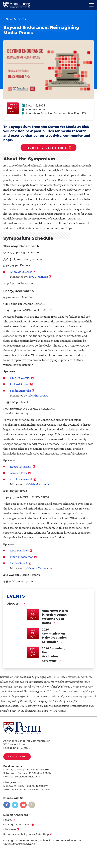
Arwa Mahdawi (19, 550)
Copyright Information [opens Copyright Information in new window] (17, 824)
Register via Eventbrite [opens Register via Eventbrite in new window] (46, 147)
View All (13, 604)
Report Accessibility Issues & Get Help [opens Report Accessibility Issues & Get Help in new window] (26, 834)
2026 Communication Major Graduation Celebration (54, 635)
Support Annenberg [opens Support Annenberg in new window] (15, 814)
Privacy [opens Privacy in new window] (7, 819)
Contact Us (17, 756)
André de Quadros (21, 272)
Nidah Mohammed (38, 484)
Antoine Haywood (21, 479)
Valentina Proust (37, 395)
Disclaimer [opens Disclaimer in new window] (9, 829)
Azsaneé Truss (18, 473)
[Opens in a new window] (6, 805)
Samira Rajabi (19, 563)
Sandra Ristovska (20, 391)
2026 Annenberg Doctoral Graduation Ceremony (53, 654)
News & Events (16, 19)
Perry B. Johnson (37, 277)
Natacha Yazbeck (38, 568)
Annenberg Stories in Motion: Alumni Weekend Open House (55, 617)
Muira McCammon (21, 557)
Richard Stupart (19, 384)
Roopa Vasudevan (21, 467)
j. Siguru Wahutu (20, 378)
